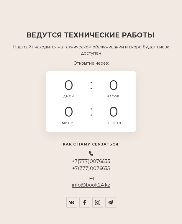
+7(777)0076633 (91, 161)
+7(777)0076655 (91, 168)
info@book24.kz (91, 185)
